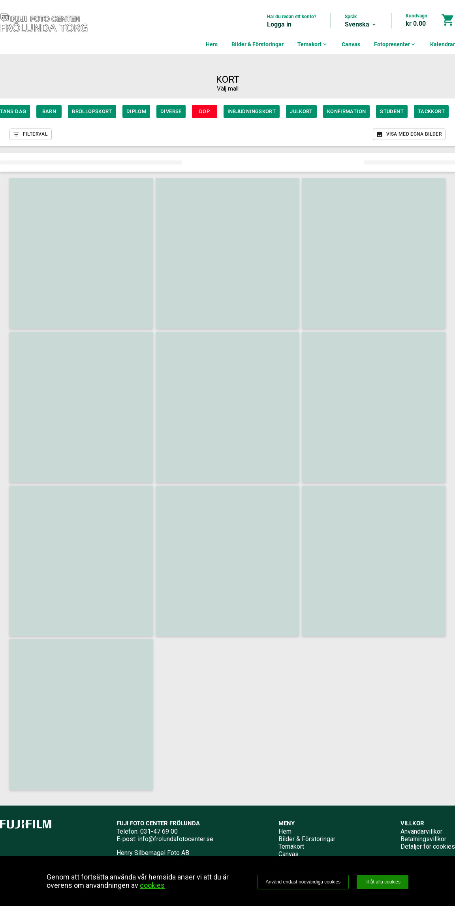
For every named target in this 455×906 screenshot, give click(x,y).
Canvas (351, 44)
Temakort (312, 44)
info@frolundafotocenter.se (175, 839)
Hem (212, 44)
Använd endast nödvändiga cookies (303, 882)
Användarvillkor (421, 831)
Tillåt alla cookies (382, 882)
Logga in (279, 24)
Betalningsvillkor (423, 839)
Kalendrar (442, 44)
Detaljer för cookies (427, 846)
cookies (152, 885)
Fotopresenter (395, 44)
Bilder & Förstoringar (257, 44)
